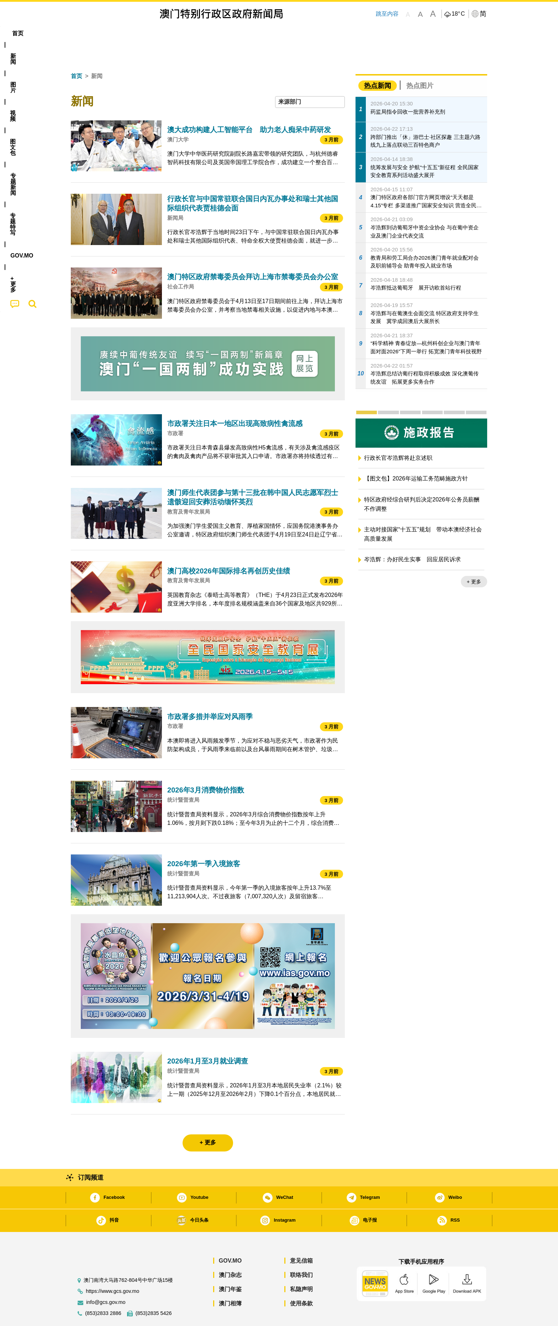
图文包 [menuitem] (190, 33)
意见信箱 (301, 1239)
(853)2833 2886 (103, 1291)
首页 (76, 54)
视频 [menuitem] (162, 33)
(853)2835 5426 (154, 1291)
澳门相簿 (230, 1282)
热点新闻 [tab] (377, 64)
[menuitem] (110, 33)
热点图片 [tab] (419, 64)
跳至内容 (387, 14)
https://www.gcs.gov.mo (112, 1269)
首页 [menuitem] (83, 33)
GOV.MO (230, 1239)
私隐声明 (301, 1267)
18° (458, 14)
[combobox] (309, 80)
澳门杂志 (230, 1253)
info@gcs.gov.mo (105, 1280)
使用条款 (301, 1282)
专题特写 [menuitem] (260, 33)
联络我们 (301, 1253)
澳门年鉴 (230, 1267)
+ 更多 (474, 560)
